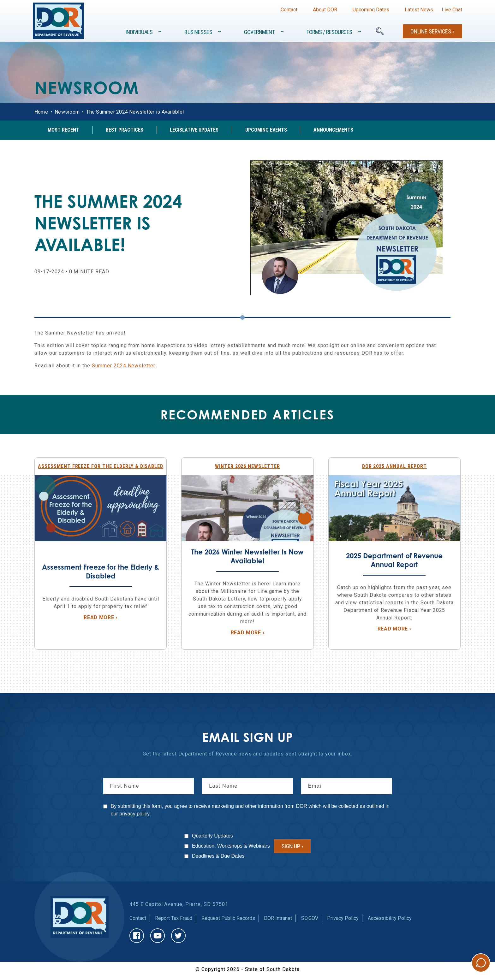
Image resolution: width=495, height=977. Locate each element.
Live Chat (452, 10)
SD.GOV (309, 918)
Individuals (139, 32)
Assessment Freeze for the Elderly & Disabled (100, 466)
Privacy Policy (343, 918)
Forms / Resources (329, 32)
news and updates (261, 754)
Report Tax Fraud (173, 918)
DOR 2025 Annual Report (394, 466)
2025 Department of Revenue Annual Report (394, 560)
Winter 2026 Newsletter (247, 466)
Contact (289, 10)
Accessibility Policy (390, 918)
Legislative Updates (194, 130)
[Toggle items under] (160, 31)
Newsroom (67, 112)
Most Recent (63, 130)
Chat (480, 962)
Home (41, 112)
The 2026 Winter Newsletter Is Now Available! (247, 556)
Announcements (333, 130)
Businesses (198, 32)
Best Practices (124, 130)
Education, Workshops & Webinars (231, 846)
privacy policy (134, 813)
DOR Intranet (278, 918)
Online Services (430, 31)
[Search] (380, 31)
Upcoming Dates (371, 10)
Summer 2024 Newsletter (123, 366)
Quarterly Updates (212, 835)
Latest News (419, 10)
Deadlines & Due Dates (218, 856)
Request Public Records (228, 918)
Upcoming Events (266, 130)
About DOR (325, 10)
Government (259, 32)
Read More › (122, 617)
